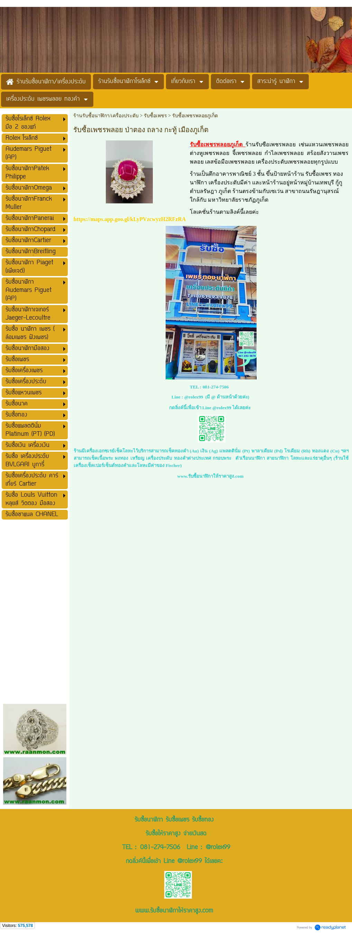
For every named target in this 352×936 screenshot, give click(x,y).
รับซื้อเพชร (156, 115)
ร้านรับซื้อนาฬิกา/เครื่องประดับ (106, 115)
